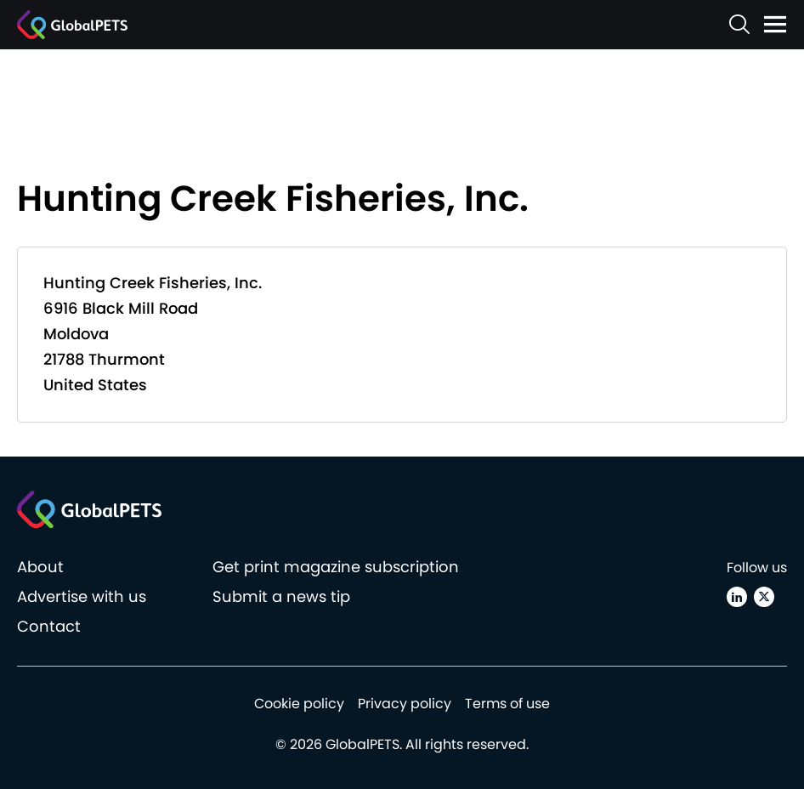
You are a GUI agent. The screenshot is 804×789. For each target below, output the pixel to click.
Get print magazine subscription (335, 566)
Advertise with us (81, 596)
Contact (49, 626)
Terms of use (507, 703)
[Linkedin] (737, 597)
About (40, 566)
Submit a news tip (281, 596)
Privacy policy (404, 703)
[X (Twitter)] (764, 597)
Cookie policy (299, 703)
